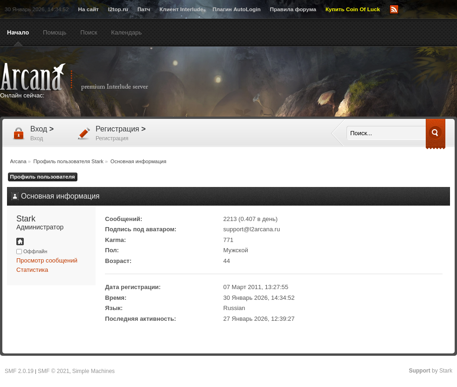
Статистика (32, 269)
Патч (144, 9)
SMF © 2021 (53, 371)
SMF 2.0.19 (19, 371)
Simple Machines (93, 371)
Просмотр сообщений (46, 260)
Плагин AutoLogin (237, 9)
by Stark (430, 370)
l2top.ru (118, 9)
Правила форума (293, 9)
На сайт (88, 9)
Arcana (84, 77)
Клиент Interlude (181, 9)
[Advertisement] (319, 83)
